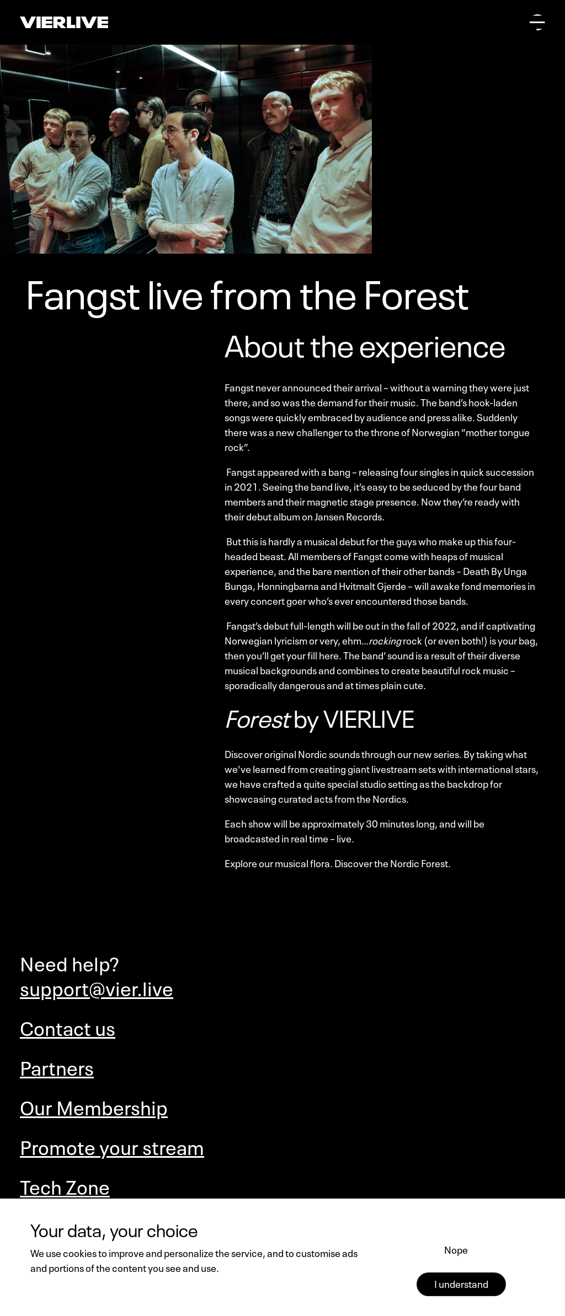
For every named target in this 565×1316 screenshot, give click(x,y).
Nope (456, 1249)
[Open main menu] (537, 22)
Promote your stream (112, 1145)
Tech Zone (65, 1185)
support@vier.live (96, 986)
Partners (57, 1066)
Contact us (67, 1026)
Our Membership (94, 1105)
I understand (461, 1283)
